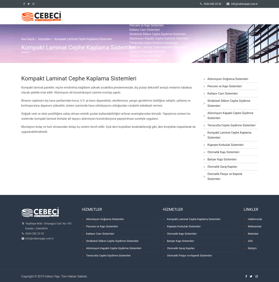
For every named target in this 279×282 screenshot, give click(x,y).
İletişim (252, 248)
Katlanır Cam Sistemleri (222, 93)
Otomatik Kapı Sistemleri (223, 152)
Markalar (253, 233)
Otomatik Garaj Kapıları (222, 166)
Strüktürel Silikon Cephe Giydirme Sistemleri (228, 103)
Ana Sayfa (27, 39)
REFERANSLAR (190, 17)
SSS (234, 17)
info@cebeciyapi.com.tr (244, 3)
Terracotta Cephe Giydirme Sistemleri (231, 125)
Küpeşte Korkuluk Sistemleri (225, 145)
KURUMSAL (141, 17)
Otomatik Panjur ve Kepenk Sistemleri (224, 176)
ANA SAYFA (117, 17)
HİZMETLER (164, 17)
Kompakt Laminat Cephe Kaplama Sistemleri (229, 135)
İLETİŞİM (251, 17)
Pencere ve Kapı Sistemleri (224, 86)
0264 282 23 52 (213, 3)
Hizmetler (44, 39)
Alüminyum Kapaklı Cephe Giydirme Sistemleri (230, 115)
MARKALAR (215, 17)
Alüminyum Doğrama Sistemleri (227, 79)
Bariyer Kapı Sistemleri (221, 159)
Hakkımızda (253, 219)
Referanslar (253, 226)
